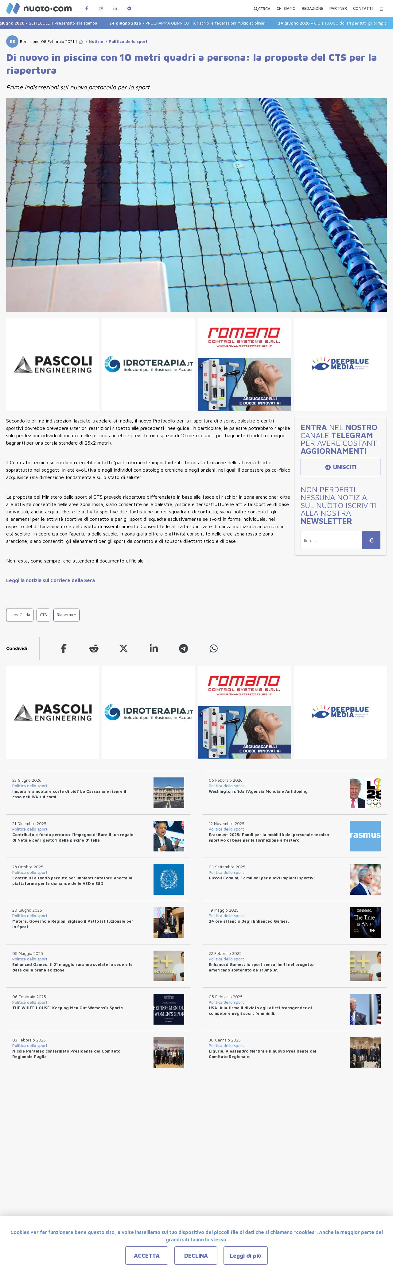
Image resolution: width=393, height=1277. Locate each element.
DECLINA (196, 1255)
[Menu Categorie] (381, 8)
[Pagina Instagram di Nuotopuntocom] (101, 8)
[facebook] (64, 648)
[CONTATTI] (363, 9)
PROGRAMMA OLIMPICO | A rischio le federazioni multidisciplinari (193, 23)
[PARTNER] (338, 9)
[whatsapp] (214, 648)
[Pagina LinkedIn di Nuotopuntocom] (115, 8)
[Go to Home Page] (80, 41)
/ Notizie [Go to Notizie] (93, 41)
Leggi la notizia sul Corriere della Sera (50, 580)
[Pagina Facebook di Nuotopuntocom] (87, 8)
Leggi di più (245, 1255)
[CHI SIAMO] (286, 9)
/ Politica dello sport (125, 41)
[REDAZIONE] (312, 9)
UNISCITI (340, 467)
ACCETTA (147, 1255)
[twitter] (124, 648)
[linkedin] (154, 648)
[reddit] (94, 648)
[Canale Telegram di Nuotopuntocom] (129, 8)
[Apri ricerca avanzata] (262, 8)
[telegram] (184, 648)
